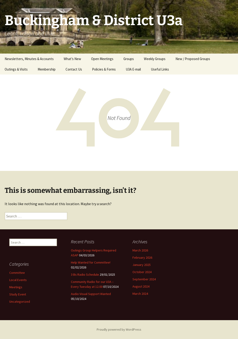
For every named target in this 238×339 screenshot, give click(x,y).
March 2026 (140, 250)
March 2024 (140, 294)
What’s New (72, 59)
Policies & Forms (104, 69)
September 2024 (144, 279)
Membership (47, 69)
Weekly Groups (154, 59)
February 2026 (142, 257)
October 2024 (142, 272)
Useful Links (160, 69)
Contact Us (74, 69)
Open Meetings (102, 59)
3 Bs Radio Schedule (85, 274)
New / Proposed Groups (192, 59)
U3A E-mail (133, 69)
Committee (17, 273)
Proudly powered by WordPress (119, 329)
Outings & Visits (16, 69)
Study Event (17, 294)
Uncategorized (19, 301)
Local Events (18, 280)
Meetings (15, 287)
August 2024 (140, 286)
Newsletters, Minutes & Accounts (29, 59)
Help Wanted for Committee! (90, 262)
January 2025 (141, 265)
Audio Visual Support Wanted (91, 294)
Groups (128, 59)
